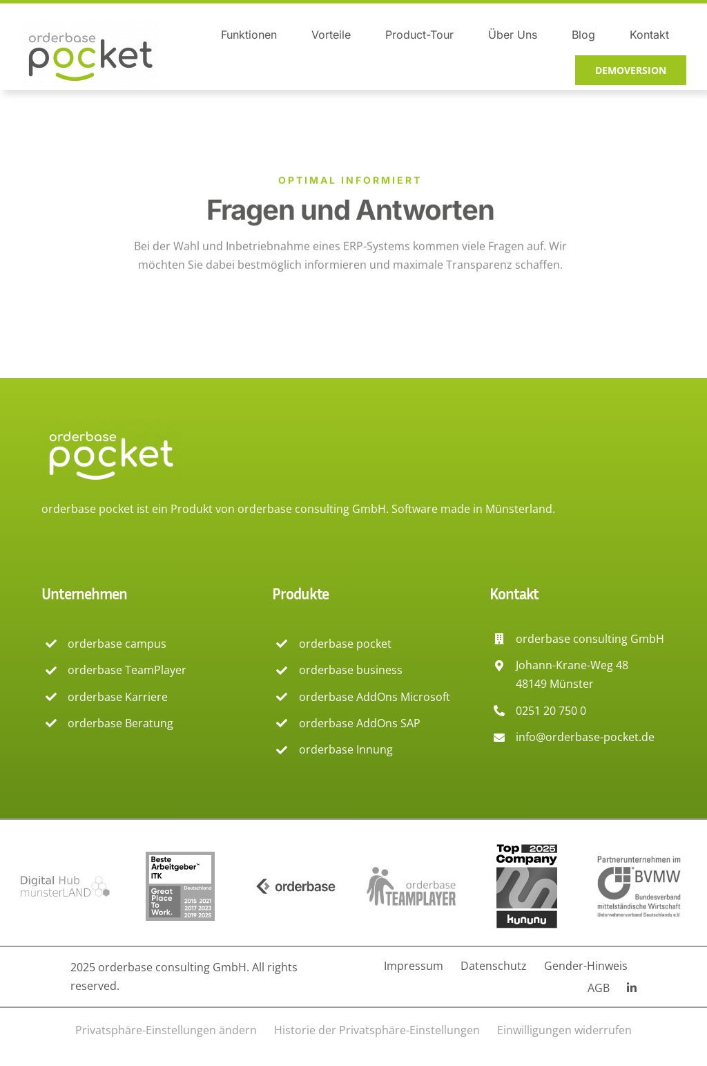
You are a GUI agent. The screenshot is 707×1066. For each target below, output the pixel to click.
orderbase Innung (346, 749)
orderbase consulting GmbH (312, 508)
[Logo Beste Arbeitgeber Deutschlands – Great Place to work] (180, 857)
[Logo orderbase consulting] (295, 884)
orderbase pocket (345, 643)
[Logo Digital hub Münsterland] (65, 881)
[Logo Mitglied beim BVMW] (641, 857)
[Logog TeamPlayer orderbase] (411, 872)
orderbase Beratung (120, 723)
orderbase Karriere (118, 696)
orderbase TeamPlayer (127, 669)
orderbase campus (117, 643)
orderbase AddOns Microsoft (374, 696)
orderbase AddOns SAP (359, 723)
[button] (166, 1030)
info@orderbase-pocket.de (585, 737)
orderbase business (351, 669)
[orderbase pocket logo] (90, 26)
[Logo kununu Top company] (526, 846)
